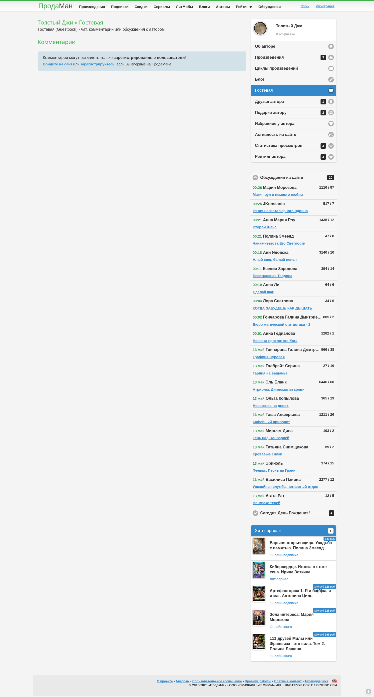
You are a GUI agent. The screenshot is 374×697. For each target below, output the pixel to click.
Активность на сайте (275, 135)
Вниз (368, 691)
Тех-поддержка (316, 682)
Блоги (204, 7)
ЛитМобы (184, 7)
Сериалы (162, 7)
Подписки (120, 7)
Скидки (141, 7)
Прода (55, 6)
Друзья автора (290, 102)
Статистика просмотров (290, 147)
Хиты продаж (294, 532)
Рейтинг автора (290, 158)
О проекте (165, 682)
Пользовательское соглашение (217, 682)
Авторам (182, 682)
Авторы (223, 7)
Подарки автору (290, 113)
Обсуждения (269, 7)
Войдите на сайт (57, 65)
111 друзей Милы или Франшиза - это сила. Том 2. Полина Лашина (297, 644)
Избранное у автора (275, 124)
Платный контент (288, 682)
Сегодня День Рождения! (298, 514)
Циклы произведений (276, 69)
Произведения (92, 7)
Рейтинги (244, 7)
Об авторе (265, 47)
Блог (260, 80)
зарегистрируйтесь (97, 65)
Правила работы (258, 682)
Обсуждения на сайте (298, 178)
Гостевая (264, 91)
